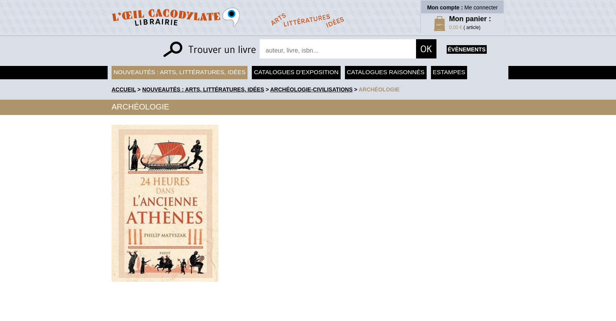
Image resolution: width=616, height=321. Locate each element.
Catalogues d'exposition (296, 72)
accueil (124, 89)
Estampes (449, 72)
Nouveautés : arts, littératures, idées (180, 72)
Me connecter (481, 7)
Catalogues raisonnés (386, 72)
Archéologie (379, 89)
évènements (467, 49)
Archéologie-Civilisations (311, 89)
